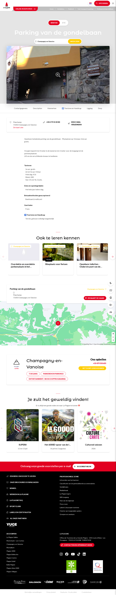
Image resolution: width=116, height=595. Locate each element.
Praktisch (72, 9)
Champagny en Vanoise (20, 246)
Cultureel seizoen (93, 444)
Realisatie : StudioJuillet (68, 592)
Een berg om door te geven (21, 476)
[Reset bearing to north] (113, 340)
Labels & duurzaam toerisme (69, 507)
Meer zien (74, 41)
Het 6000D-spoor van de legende (58, 444)
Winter (54, 23)
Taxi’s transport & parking (86, 9)
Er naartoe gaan (96, 298)
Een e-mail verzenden (75, 123)
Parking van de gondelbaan (105, 9)
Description (37, 108)
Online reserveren (26, 9)
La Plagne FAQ (15, 500)
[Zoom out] (113, 337)
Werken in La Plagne (18, 494)
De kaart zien (18, 127)
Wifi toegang (64, 497)
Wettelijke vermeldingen (33, 592)
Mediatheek (64, 490)
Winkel (11, 488)
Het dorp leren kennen (93, 368)
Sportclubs (14, 506)
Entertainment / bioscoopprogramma (47, 379)
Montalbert (10, 548)
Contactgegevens (20, 108)
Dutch (90, 3)
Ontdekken (61, 9)
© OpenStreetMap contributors (101, 344)
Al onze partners (17, 518)
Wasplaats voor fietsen (56, 264)
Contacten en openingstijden (78, 545)
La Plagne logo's (65, 494)
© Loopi (113, 344)
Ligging (90, 108)
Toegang (33, 374)
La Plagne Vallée (12, 537)
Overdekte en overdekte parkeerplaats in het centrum (23, 265)
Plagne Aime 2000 (13, 568)
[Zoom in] (113, 333)
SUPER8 (22, 444)
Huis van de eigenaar (67, 501)
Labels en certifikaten (19, 512)
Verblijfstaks (64, 487)
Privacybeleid (51, 592)
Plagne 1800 (11, 551)
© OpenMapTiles (87, 344)
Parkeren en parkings (53, 374)
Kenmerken (52, 108)
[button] (112, 257)
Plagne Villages (12, 571)
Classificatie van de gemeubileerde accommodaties (77, 483)
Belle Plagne (11, 565)
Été (63, 23)
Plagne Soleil (11, 561)
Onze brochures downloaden (22, 482)
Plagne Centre (12, 558)
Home (53, 9)
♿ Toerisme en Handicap (71, 108)
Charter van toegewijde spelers (71, 511)
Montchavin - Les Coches (15, 541)
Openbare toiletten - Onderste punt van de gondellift (90, 265)
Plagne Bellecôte (12, 554)
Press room (64, 504)
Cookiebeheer (87, 592)
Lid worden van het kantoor (69, 480)
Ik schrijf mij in (84, 466)
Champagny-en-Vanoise (15, 544)
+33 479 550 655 (99, 363)
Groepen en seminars (67, 514)
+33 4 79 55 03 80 (51, 122)
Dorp (100, 108)
